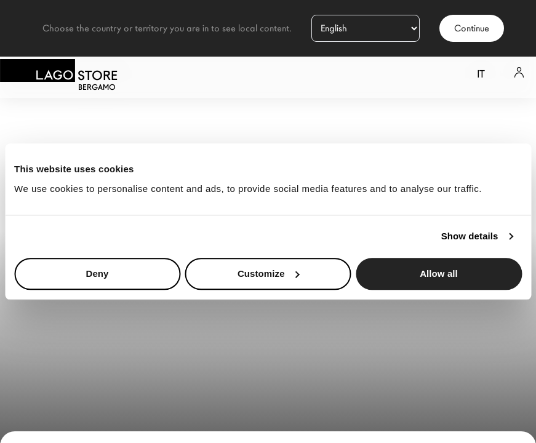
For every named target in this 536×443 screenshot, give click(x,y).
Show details (469, 236)
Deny (97, 273)
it (481, 74)
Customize (269, 273)
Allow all (439, 273)
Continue (471, 28)
